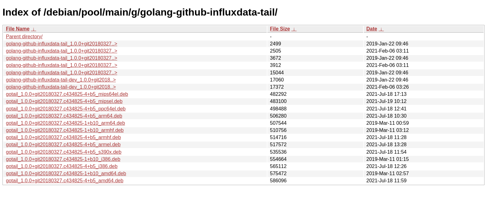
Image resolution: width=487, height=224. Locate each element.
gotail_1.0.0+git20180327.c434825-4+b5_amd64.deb (64, 180)
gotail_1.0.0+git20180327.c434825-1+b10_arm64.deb (65, 123)
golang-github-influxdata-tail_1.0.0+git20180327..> (61, 43)
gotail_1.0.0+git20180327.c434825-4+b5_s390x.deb (63, 152)
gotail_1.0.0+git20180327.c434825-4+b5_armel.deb (63, 144)
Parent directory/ (24, 36)
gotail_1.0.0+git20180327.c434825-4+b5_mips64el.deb (67, 94)
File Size (280, 28)
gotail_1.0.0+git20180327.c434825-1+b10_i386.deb (63, 159)
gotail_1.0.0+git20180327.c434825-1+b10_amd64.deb (66, 173)
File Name (18, 28)
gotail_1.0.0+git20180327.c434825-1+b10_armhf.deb (65, 130)
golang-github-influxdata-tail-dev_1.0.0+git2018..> (61, 79)
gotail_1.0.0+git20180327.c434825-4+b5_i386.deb (62, 166)
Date (371, 28)
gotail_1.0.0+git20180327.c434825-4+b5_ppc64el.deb (65, 108)
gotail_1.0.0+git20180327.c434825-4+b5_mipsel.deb (64, 101)
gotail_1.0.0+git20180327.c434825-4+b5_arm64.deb (64, 116)
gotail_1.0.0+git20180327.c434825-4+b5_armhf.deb (63, 137)
